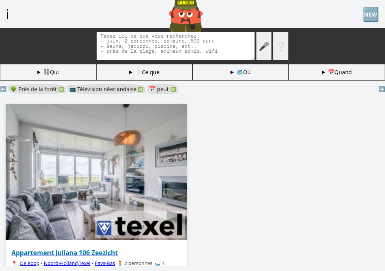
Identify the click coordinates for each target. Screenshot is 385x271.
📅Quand (340, 72)
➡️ (381, 89)
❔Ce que (147, 72)
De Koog (29, 263)
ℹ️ (7, 14)
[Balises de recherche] (176, 46)
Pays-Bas (105, 263)
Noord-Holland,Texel (67, 263)
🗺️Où (243, 72)
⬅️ (3, 89)
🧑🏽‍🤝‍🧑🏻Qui (51, 72)
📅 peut (162, 89)
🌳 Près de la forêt (37, 89)
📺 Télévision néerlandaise (106, 89)
